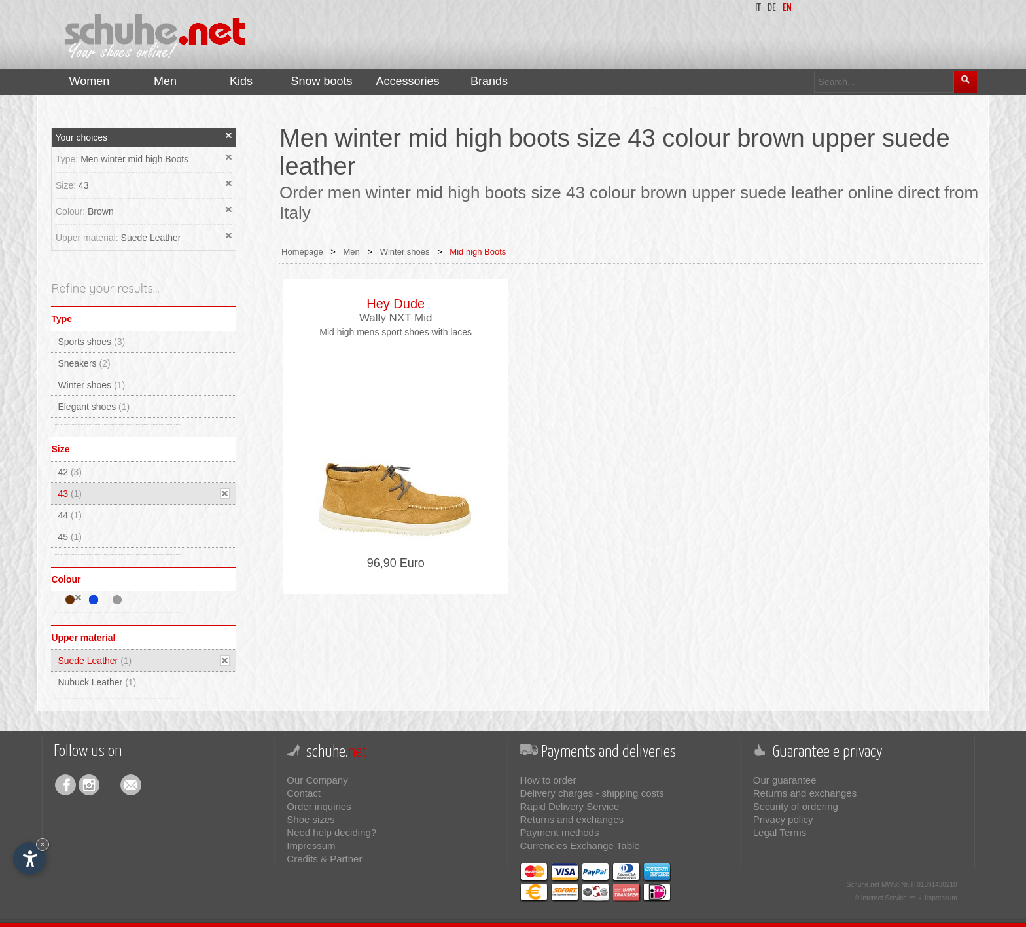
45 (70, 537)
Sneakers (84, 363)
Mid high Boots (478, 252)
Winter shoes (91, 385)
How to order (548, 780)
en (787, 8)
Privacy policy (783, 819)
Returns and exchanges (572, 819)
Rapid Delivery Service (570, 806)
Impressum (311, 845)
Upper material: (88, 237)
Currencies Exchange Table (580, 845)
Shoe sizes (310, 819)
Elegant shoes (94, 406)
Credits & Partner (324, 858)
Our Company (317, 780)
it (758, 8)
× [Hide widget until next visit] (42, 844)
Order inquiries (319, 806)
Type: (68, 159)
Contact (304, 793)
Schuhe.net (863, 884)
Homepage (302, 252)
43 (84, 185)
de (772, 8)
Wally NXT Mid (395, 318)
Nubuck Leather (97, 682)
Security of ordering (795, 806)
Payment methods (559, 832)
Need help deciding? (331, 832)
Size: (67, 185)
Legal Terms (779, 832)
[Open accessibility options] (29, 858)
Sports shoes (91, 341)
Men (352, 252)
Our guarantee (785, 780)
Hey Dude (395, 304)
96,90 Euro (396, 563)
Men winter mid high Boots (134, 159)
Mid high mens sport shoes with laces (395, 332)
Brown (101, 211)
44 (70, 515)
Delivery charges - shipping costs (592, 793)
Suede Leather (151, 237)
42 (70, 472)
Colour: (72, 211)
